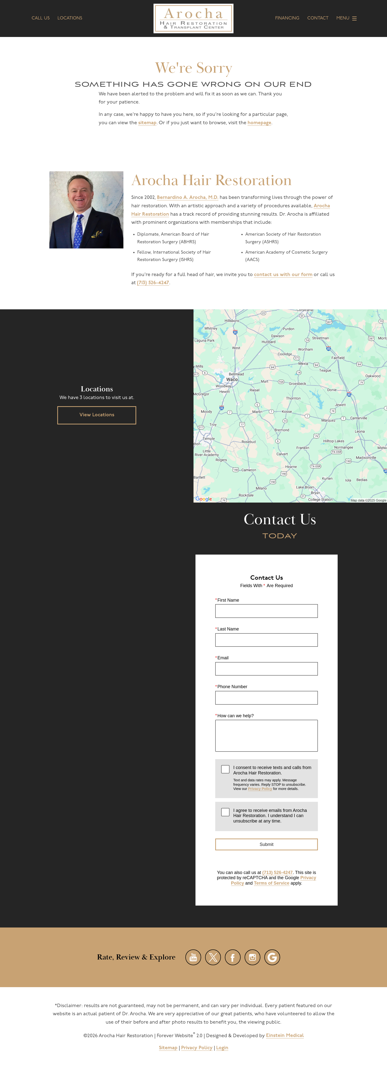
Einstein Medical (285, 1035)
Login (222, 1048)
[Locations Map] (290, 405)
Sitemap (168, 1048)
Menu (347, 18)
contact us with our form (283, 274)
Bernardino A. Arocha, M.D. (187, 197)
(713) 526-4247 (153, 282)
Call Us (41, 18)
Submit (266, 844)
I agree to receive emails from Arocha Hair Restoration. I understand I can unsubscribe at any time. (270, 815)
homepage (259, 123)
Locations (70, 18)
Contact (318, 18)
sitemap (147, 123)
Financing (287, 18)
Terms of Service (272, 883)
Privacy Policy (260, 789)
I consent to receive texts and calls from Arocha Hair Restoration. (272, 778)
